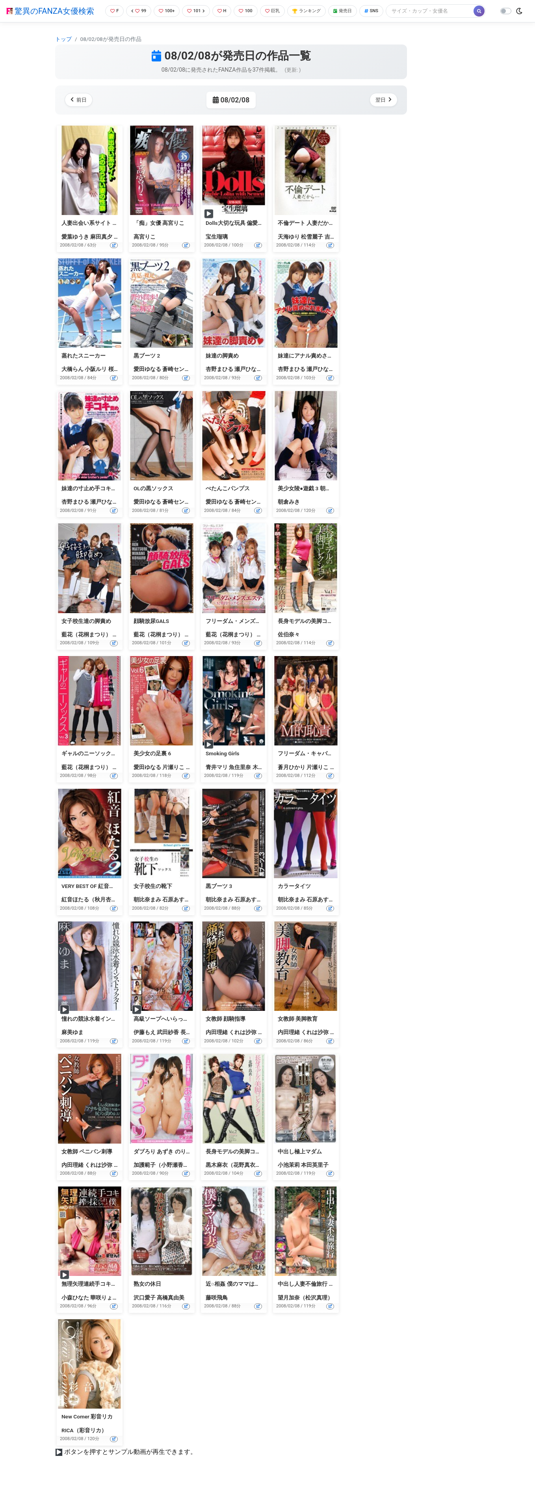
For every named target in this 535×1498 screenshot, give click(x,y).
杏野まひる (219, 382)
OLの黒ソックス (153, 501)
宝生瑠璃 (217, 250)
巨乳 (277, 10)
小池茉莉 (289, 1178)
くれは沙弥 (242, 1045)
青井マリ (217, 780)
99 (134, 10)
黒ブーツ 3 (219, 899)
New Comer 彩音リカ (87, 1429)
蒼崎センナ (176, 382)
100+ (164, 10)
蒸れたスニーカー (83, 368)
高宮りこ (145, 250)
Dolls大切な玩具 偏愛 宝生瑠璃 (243, 236)
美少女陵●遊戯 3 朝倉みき (310, 501)
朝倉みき (289, 515)
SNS (385, 10)
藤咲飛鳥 (217, 1310)
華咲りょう (104, 1310)
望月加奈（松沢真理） (305, 1310)
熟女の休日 (147, 1297)
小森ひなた (75, 1310)
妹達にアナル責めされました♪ (315, 368)
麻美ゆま (72, 1045)
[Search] (143, 25)
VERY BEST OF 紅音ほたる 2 (95, 899)
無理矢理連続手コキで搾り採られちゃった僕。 (119, 1297)
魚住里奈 (240, 780)
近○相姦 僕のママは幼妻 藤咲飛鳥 (247, 1297)
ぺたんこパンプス (228, 501)
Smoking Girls (222, 767)
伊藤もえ (145, 1045)
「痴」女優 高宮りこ (159, 236)
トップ (63, 52)
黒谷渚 (266, 1045)
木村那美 (264, 780)
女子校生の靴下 (153, 899)
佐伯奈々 (289, 647)
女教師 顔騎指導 (225, 1032)
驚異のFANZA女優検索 (50, 17)
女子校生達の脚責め (86, 634)
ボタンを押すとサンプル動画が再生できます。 (130, 1464)
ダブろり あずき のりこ (162, 1164)
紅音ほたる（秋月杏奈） (91, 913)
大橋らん (72, 382)
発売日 (354, 10)
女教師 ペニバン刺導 (86, 1164)
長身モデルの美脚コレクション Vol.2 (251, 1164)
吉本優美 (336, 250)
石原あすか (176, 913)
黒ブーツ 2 (147, 368)
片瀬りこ (173, 780)
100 (248, 10)
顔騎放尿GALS (151, 634)
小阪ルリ (96, 382)
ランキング (314, 10)
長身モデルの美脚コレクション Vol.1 (323, 634)
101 (195, 10)
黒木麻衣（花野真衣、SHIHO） (244, 1178)
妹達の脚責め (222, 368)
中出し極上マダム (300, 1164)
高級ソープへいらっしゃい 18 (170, 1032)
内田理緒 (217, 1045)
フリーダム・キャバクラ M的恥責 (319, 767)
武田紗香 (168, 1045)
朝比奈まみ (147, 913)
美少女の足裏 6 (152, 767)
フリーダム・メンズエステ (239, 634)
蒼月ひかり (291, 780)
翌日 (382, 112)
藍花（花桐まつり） (86, 647)
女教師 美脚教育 (298, 1032)
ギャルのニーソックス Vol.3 (95, 767)
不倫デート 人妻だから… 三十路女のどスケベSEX (338, 236)
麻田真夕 (101, 250)
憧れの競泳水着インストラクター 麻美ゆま (114, 1032)
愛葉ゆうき (75, 250)
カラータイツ (294, 899)
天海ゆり (289, 250)
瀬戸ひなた (248, 382)
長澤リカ (191, 1045)
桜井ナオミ (122, 382)
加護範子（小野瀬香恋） (164, 1178)
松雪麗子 (312, 250)
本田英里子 (315, 1178)
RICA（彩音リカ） (84, 1443)
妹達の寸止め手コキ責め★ (94, 501)
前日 (80, 112)
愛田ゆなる (147, 382)
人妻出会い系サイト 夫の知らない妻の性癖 (114, 236)
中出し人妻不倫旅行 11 (306, 1297)
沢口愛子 (145, 1310)
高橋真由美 (170, 1310)
